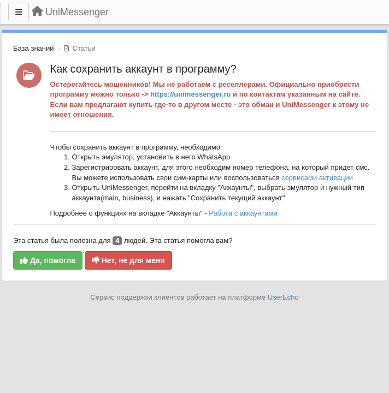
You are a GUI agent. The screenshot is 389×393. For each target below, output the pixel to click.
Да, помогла (47, 260)
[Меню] (18, 12)
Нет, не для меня (128, 260)
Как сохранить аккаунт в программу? (143, 69)
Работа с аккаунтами (243, 213)
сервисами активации (317, 178)
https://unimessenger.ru (190, 94)
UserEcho (283, 297)
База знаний (33, 48)
